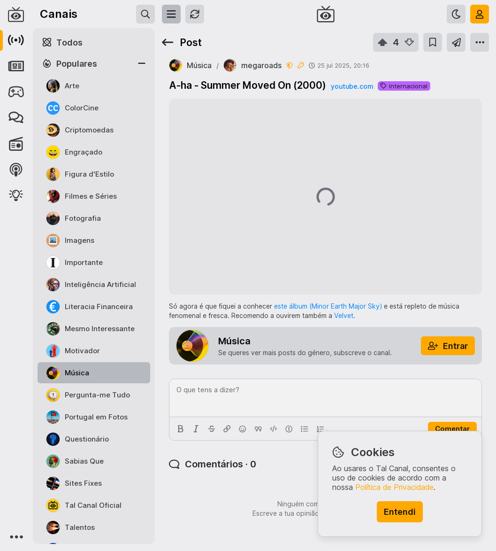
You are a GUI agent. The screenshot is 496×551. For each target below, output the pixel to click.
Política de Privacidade (394, 487)
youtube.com (352, 86)
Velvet (343, 315)
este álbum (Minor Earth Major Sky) (328, 306)
